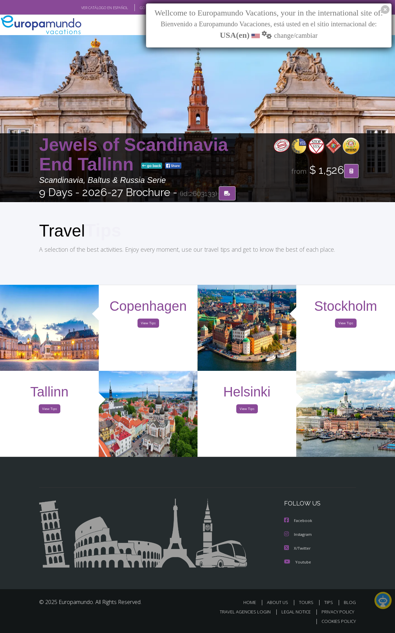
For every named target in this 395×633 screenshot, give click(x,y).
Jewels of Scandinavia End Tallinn (133, 155)
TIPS (329, 602)
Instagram (298, 535)
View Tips (148, 325)
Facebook (298, 521)
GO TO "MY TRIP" (142, 8)
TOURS (307, 602)
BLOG (350, 602)
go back (151, 166)
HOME (252, 602)
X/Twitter (297, 548)
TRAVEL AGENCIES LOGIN (240, 612)
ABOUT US (279, 602)
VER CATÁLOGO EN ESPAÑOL (89, 8)
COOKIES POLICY (337, 621)
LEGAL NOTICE (293, 612)
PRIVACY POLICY (336, 612)
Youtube (297, 562)
